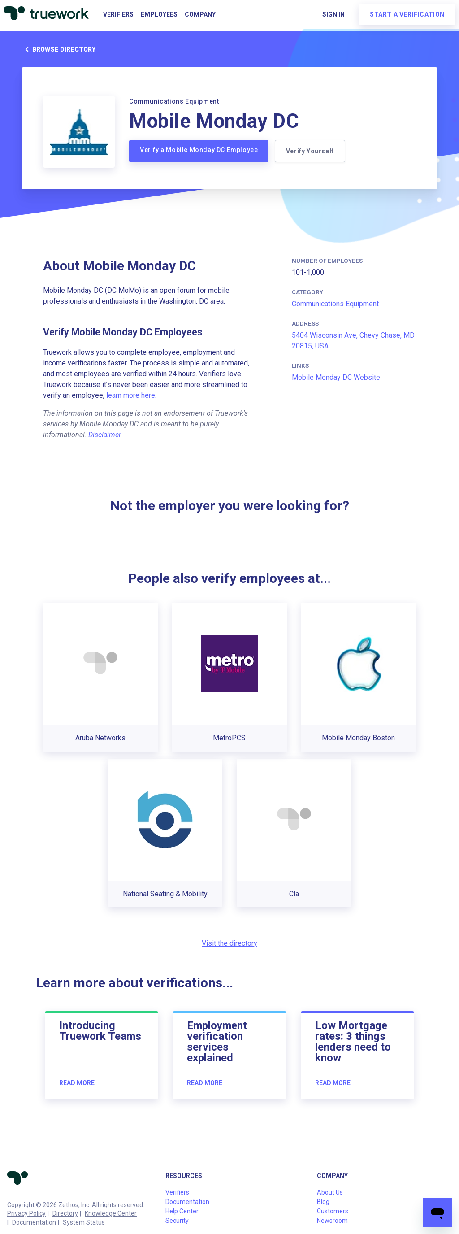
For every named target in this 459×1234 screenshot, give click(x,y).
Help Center (182, 1211)
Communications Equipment (335, 304)
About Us (330, 1192)
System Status (84, 1222)
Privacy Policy (26, 1213)
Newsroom (332, 1220)
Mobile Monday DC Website (336, 377)
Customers (332, 1211)
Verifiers (118, 14)
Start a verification (407, 14)
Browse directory (58, 49)
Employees (159, 14)
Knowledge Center (111, 1213)
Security (177, 1220)
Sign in (333, 14)
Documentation (34, 1222)
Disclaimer (104, 434)
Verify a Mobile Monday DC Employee (199, 149)
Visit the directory (229, 943)
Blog (323, 1201)
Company (200, 14)
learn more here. (131, 395)
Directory (65, 1213)
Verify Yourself (311, 151)
